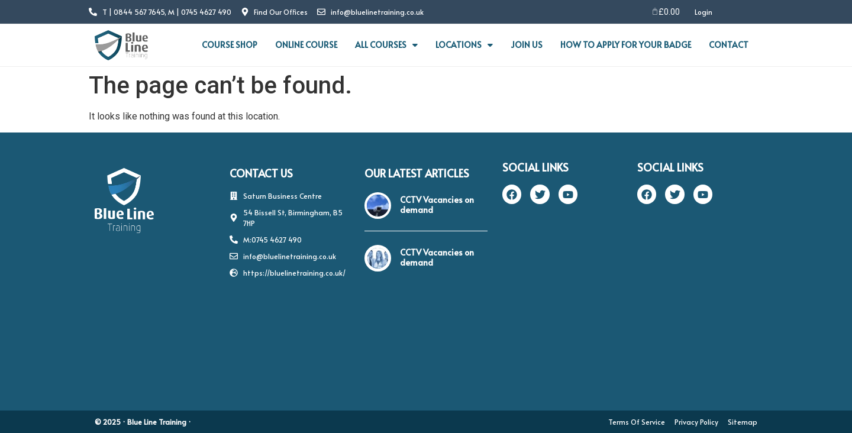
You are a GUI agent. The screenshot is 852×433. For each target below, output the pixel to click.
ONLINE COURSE (306, 44)
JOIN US (527, 44)
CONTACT (728, 44)
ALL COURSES (386, 44)
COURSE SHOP (229, 44)
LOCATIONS (464, 44)
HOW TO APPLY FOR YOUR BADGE (625, 44)
